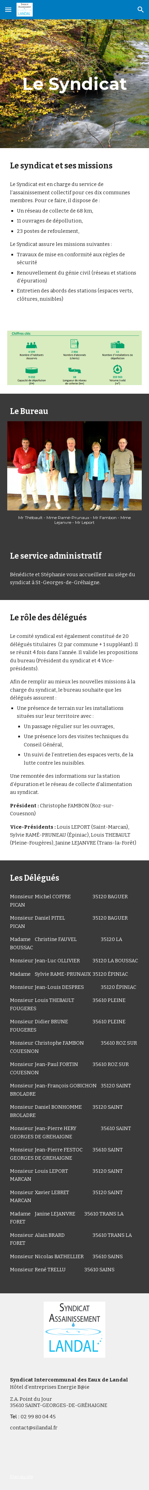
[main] (74, 84)
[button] (8, 9)
